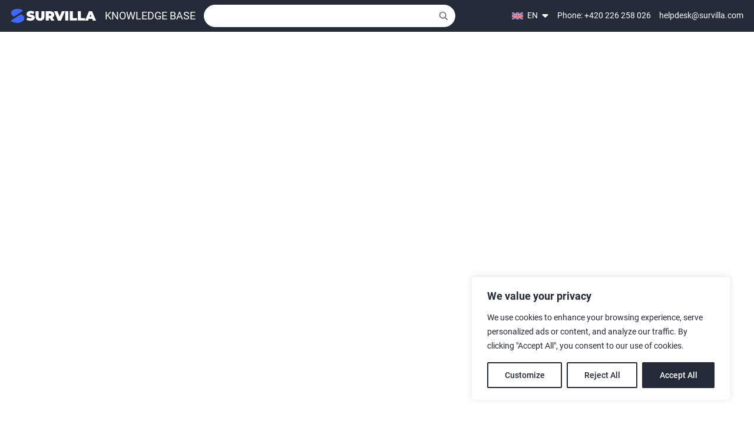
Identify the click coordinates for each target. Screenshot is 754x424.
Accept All (678, 375)
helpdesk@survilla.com (701, 16)
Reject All (602, 375)
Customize (525, 375)
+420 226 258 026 (617, 16)
